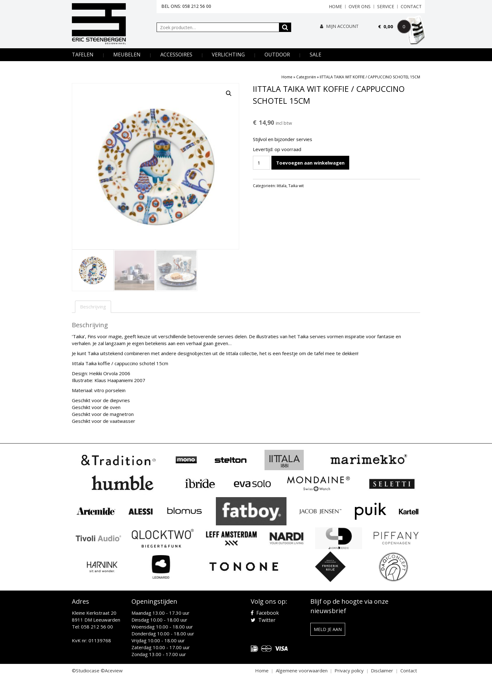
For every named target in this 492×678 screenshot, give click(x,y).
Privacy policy (349, 670)
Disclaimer (382, 670)
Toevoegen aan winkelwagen (310, 163)
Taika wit (296, 185)
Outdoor (277, 54)
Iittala (281, 185)
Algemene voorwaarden (302, 670)
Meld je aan (328, 629)
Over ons (360, 6)
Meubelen (127, 54)
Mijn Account (339, 26)
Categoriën (306, 77)
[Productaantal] (261, 163)
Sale (315, 54)
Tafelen (83, 54)
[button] (228, 93)
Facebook (265, 612)
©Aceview (112, 670)
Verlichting (228, 54)
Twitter (263, 620)
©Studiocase (85, 670)
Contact (411, 6)
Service (385, 6)
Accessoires (176, 54)
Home (335, 6)
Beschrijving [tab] (93, 306)
